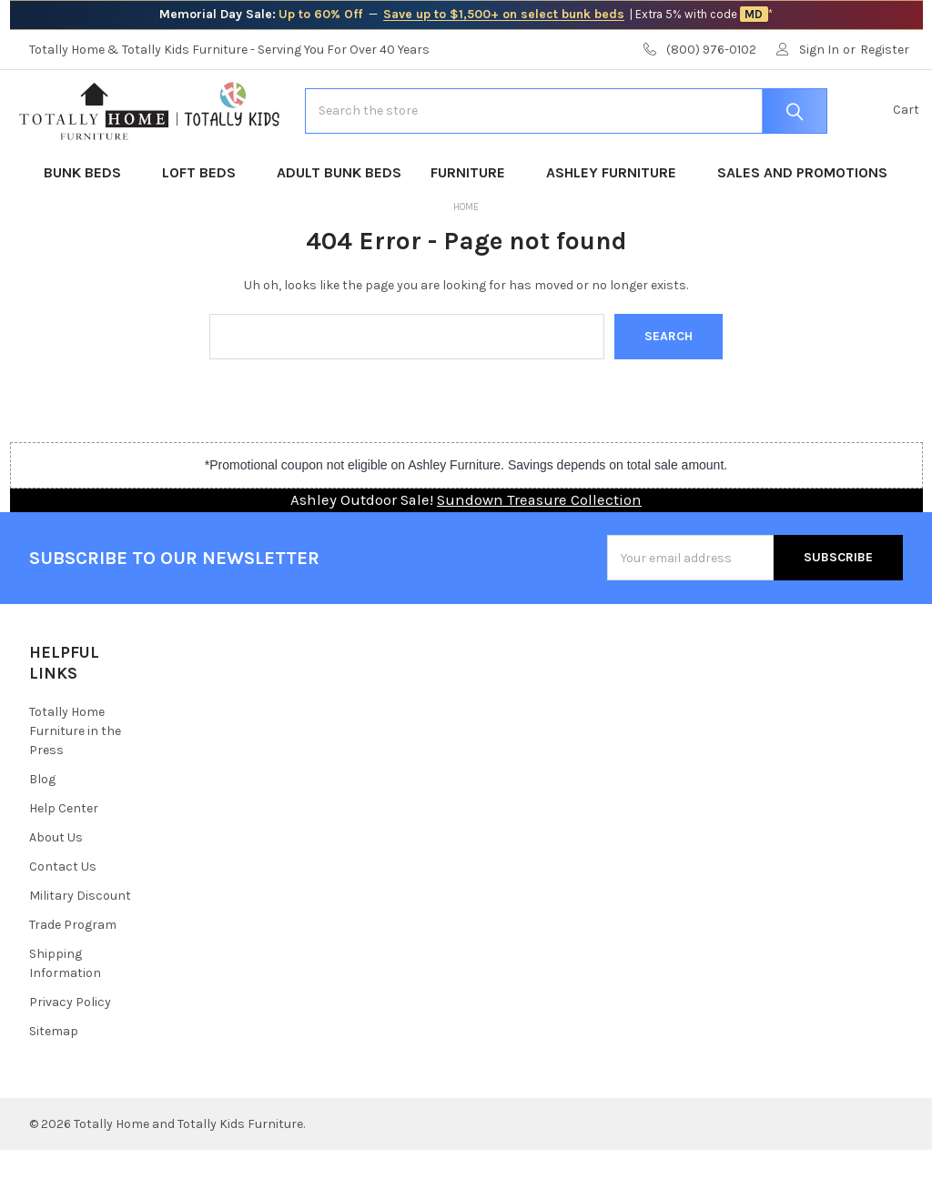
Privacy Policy (70, 1051)
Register (884, 49)
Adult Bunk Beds (339, 221)
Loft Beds (205, 221)
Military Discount (80, 944)
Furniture (474, 221)
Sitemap (53, 1080)
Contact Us (62, 915)
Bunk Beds (88, 221)
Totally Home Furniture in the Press (75, 780)
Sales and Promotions (802, 221)
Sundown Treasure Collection (539, 549)
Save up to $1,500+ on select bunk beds (503, 14)
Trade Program (72, 974)
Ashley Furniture (617, 221)
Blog (42, 828)
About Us (56, 886)
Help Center (63, 857)
